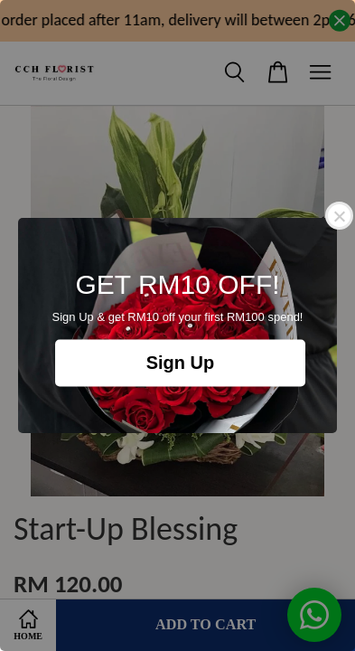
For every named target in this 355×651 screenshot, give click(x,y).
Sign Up (180, 363)
